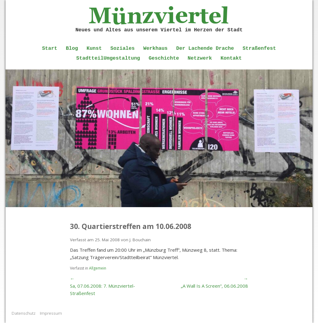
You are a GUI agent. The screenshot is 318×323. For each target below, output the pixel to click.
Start (49, 48)
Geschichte (164, 58)
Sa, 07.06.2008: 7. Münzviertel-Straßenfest (102, 289)
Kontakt (231, 58)
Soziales (123, 48)
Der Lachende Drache (205, 48)
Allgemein (97, 268)
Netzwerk (200, 58)
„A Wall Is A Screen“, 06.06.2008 (214, 286)
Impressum (51, 313)
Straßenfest (259, 48)
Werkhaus (155, 48)
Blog (72, 48)
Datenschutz (24, 313)
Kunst (94, 48)
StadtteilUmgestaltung (108, 58)
